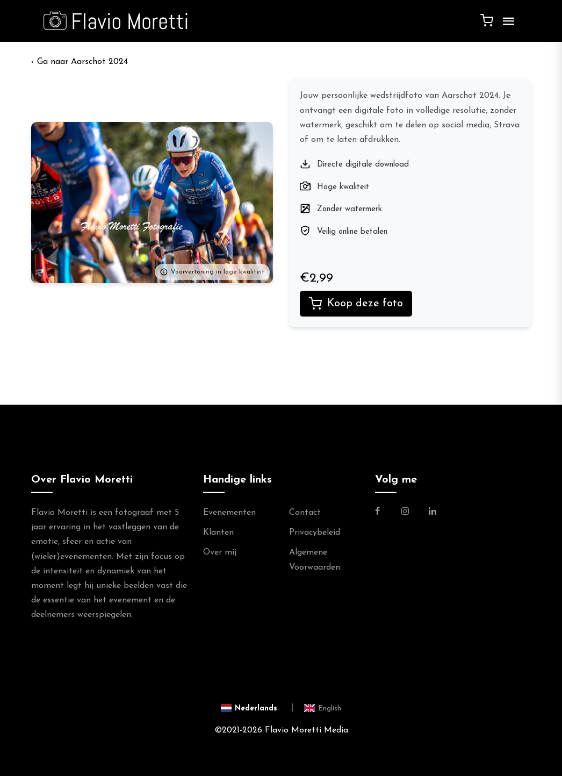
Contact (305, 512)
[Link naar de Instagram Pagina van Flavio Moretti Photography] (405, 512)
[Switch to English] (322, 707)
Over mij (219, 552)
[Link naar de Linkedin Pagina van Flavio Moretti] (432, 512)
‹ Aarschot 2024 (79, 62)
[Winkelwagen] (486, 20)
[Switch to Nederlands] (257, 707)
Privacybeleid (314, 532)
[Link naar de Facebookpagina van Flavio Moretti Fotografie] (384, 512)
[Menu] (506, 25)
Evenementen (229, 512)
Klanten (218, 532)
